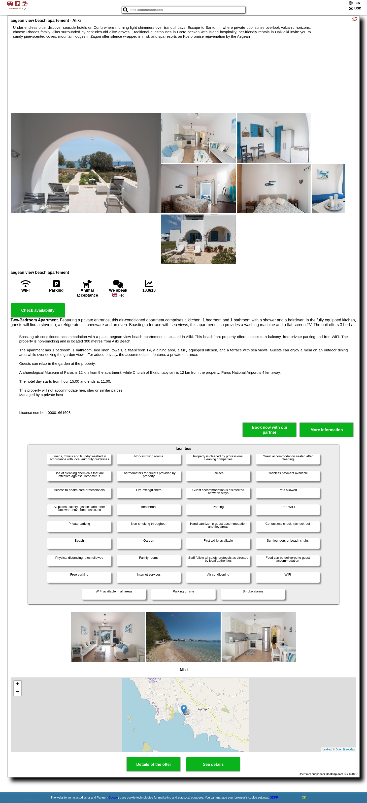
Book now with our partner (269, 429)
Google (113, 797)
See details (213, 764)
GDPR (274, 797)
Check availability (37, 310)
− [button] (17, 692)
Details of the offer (153, 764)
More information (326, 430)
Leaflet (327, 749)
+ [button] (17, 684)
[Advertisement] (183, 76)
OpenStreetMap (345, 749)
